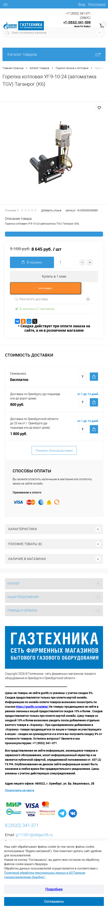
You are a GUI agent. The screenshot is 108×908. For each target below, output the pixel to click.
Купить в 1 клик (54, 276)
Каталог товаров (54, 54)
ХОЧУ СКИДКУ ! (45, 288)
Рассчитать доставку (31, 299)
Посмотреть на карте (19, 790)
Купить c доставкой (94, 376)
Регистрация (97, 4)
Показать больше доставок (54, 450)
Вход (81, 4)
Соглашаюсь (54, 901)
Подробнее (54, 889)
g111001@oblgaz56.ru (34, 835)
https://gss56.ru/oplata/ (32, 707)
